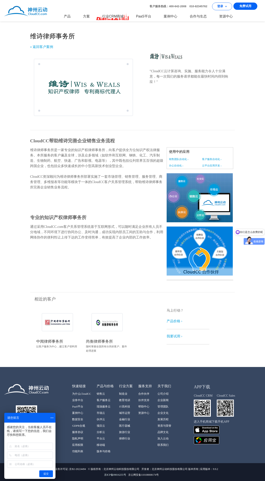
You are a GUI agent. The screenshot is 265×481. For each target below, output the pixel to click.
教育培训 (124, 400)
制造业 (123, 393)
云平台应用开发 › (211, 165)
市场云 (101, 413)
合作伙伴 (143, 393)
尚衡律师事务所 (99, 341)
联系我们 (163, 444)
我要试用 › (174, 336)
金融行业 (124, 419)
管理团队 (163, 406)
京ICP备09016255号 (115, 474)
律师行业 (124, 438)
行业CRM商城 (113, 16)
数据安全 (77, 419)
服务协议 (77, 432)
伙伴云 (101, 419)
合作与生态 (198, 16)
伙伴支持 (143, 400)
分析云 (101, 432)
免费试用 (245, 6)
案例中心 (170, 16)
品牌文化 (163, 432)
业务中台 (77, 400)
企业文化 (163, 413)
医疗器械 (124, 425)
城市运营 (124, 413)
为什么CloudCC (81, 393)
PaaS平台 (143, 16)
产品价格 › (174, 321)
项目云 (101, 425)
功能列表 (77, 451)
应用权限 (77, 444)
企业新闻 (163, 400)
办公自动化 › (176, 165)
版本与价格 (104, 451)
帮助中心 (143, 406)
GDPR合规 (78, 425)
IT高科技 (124, 406)
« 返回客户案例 (41, 47)
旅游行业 (124, 432)
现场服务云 (104, 406)
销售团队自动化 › (178, 159)
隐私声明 (77, 438)
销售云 (101, 393)
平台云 (101, 438)
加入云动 (163, 438)
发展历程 (163, 419)
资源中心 (226, 16)
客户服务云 (104, 400)
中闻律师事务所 (49, 341)
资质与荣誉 (164, 425)
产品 (67, 16)
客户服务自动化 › (211, 159)
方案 (86, 16)
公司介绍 (163, 393)
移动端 (101, 444)
